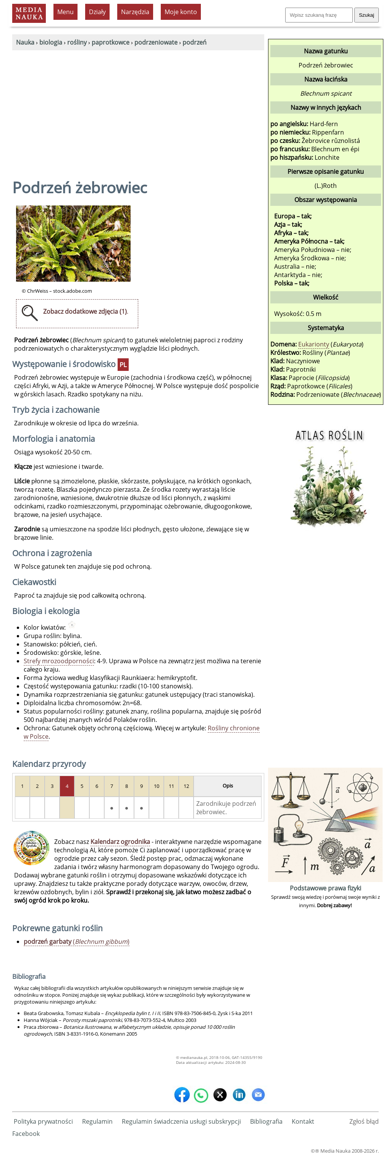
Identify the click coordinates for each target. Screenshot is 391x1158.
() (76, 941)
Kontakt (303, 1121)
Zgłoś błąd (364, 1121)
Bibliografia (266, 1121)
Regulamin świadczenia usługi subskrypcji (181, 1121)
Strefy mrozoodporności (59, 661)
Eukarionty (313, 344)
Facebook (26, 1133)
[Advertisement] (138, 107)
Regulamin (97, 1121)
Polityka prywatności (43, 1121)
